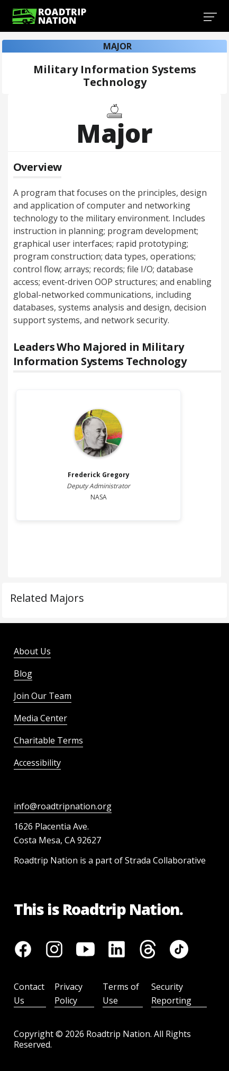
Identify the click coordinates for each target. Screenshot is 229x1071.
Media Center (40, 718)
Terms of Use (121, 993)
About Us (32, 651)
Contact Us (29, 993)
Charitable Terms (48, 740)
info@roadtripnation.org (63, 806)
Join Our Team (42, 696)
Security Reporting (171, 993)
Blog (23, 673)
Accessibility (37, 762)
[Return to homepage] (49, 16)
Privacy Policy (68, 993)
